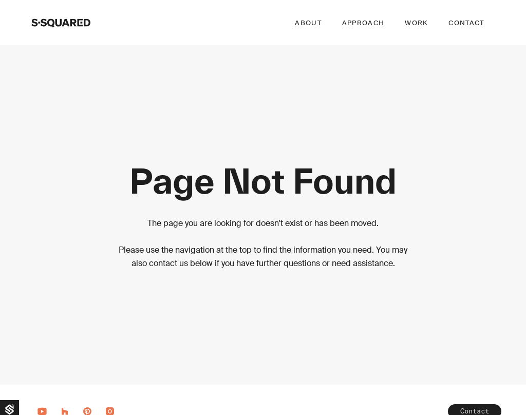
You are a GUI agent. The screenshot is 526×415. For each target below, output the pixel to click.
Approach (363, 22)
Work (416, 22)
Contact (466, 22)
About (308, 22)
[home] (60, 22)
